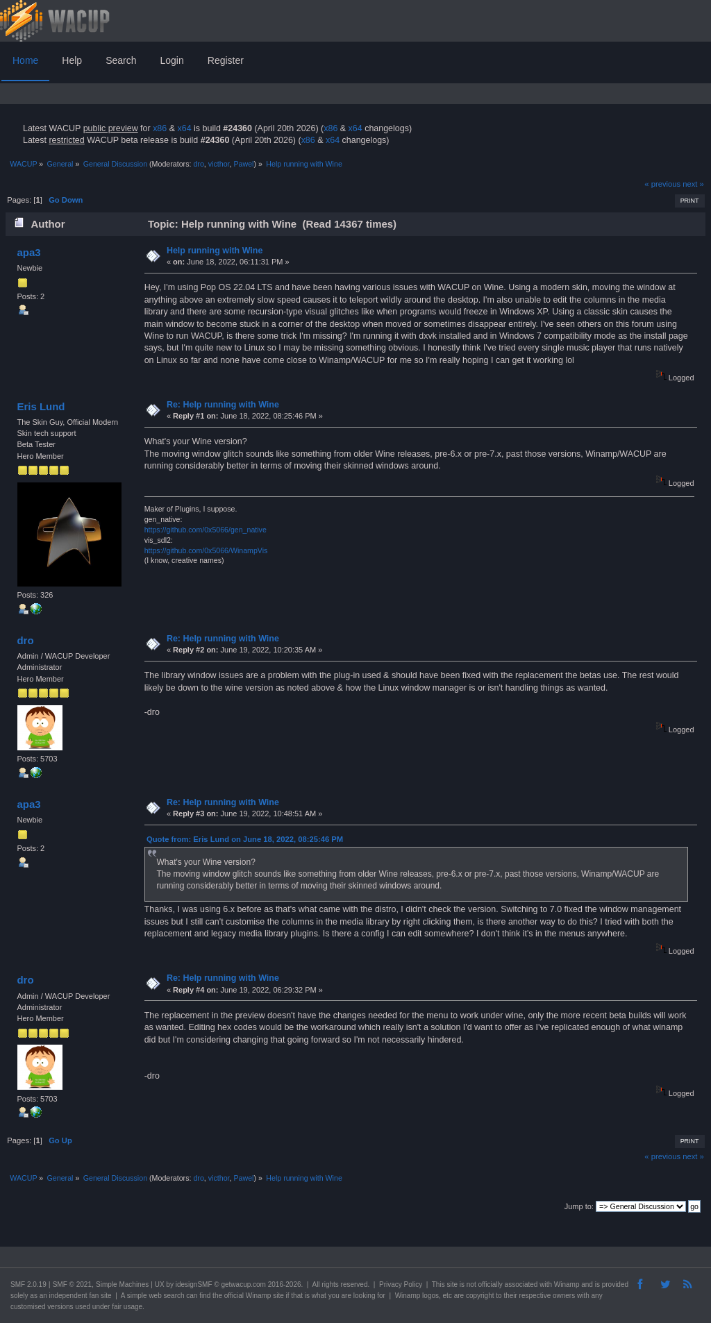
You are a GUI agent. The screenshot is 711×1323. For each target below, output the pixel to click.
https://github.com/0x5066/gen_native (205, 529)
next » (693, 184)
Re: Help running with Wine (223, 405)
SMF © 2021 (72, 1284)
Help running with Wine (214, 250)
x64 (184, 128)
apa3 (28, 252)
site (452, 1284)
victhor (219, 164)
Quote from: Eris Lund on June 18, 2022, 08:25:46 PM (245, 839)
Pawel (243, 164)
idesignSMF (194, 1284)
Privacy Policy (400, 1284)
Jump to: (579, 1206)
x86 (160, 128)
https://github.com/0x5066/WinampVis (206, 550)
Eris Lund (41, 406)
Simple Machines (122, 1284)
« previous (662, 184)
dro (198, 164)
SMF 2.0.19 (28, 1284)
